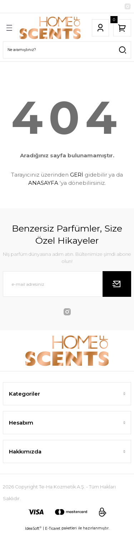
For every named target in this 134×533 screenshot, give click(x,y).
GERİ (76, 174)
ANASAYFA (43, 182)
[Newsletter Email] (67, 284)
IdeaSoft (33, 528)
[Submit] (117, 284)
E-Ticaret (52, 528)
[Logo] (50, 28)
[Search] (67, 50)
